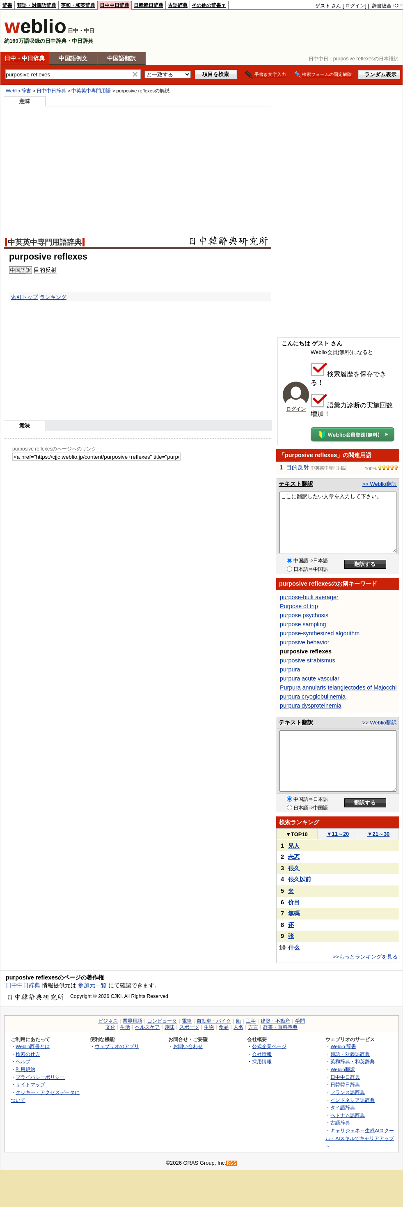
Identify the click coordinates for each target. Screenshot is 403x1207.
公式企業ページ (269, 1046)
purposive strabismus (307, 660)
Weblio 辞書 (18, 90)
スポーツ (189, 1027)
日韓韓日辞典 (148, 5)
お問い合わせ (188, 1046)
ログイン (355, 6)
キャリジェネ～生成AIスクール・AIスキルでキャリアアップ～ (359, 1138)
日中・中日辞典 (25, 58)
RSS (232, 1163)
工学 (251, 1020)
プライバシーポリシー (40, 1077)
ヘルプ (23, 1061)
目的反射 (297, 467)
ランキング (53, 297)
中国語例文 (73, 58)
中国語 (18, 270)
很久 (294, 868)
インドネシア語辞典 (352, 1100)
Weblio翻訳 (342, 1069)
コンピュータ (162, 1020)
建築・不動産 (275, 1020)
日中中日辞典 (114, 5)
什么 (294, 947)
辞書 (7, 5)
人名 (238, 1027)
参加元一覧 (92, 985)
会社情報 (262, 1054)
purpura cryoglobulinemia (313, 696)
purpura (290, 669)
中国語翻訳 (121, 58)
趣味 (169, 1027)
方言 (253, 1027)
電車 (187, 1020)
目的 (39, 270)
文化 (110, 1027)
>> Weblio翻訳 (379, 484)
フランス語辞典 (347, 1092)
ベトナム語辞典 (347, 1115)
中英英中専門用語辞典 (45, 242)
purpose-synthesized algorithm (319, 633)
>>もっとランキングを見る (365, 957)
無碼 (294, 913)
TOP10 (297, 834)
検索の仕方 (28, 1054)
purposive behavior (304, 642)
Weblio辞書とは (33, 1046)
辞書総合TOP (387, 6)
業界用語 (132, 1020)
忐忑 (294, 856)
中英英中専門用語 (91, 90)
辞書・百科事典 (280, 1027)
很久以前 (299, 879)
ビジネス (108, 1020)
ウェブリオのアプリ (117, 1046)
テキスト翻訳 (296, 484)
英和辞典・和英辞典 (352, 1061)
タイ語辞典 (342, 1107)
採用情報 (262, 1061)
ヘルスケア (147, 1027)
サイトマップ (30, 1084)
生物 (209, 1027)
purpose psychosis (304, 615)
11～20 (338, 834)
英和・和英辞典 (78, 5)
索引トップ (24, 297)
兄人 (294, 845)
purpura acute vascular (309, 678)
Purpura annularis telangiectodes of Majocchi (338, 687)
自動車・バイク (214, 1020)
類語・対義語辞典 (36, 5)
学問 (300, 1020)
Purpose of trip (299, 606)
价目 (294, 902)
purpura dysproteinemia (310, 705)
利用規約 (25, 1069)
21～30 (378, 834)
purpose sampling (303, 624)
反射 (51, 270)
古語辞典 (178, 5)
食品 (224, 1027)
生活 (125, 1027)
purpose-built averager (309, 597)
